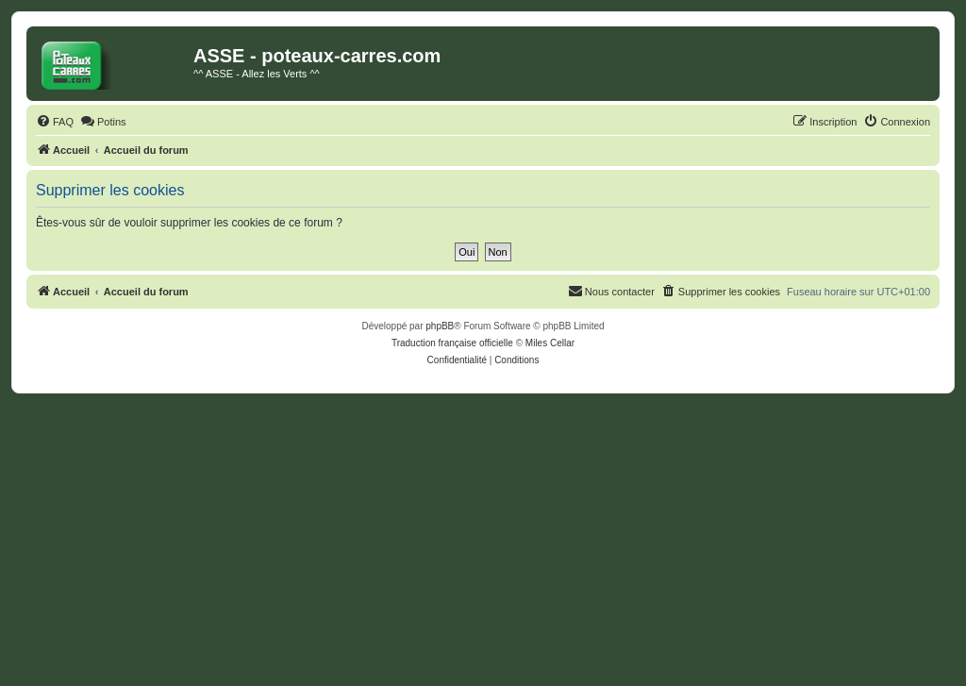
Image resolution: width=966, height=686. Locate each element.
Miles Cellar (550, 343)
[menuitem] (55, 121)
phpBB (439, 326)
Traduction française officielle (452, 343)
